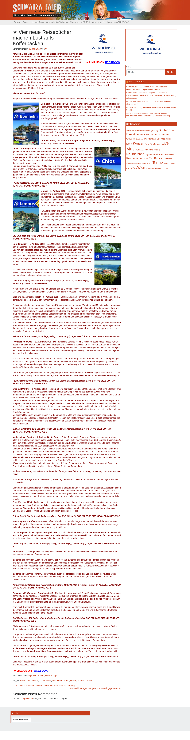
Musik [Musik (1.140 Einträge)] (132, 148)
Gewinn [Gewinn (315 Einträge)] (131, 138)
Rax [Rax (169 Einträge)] (162, 154)
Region (17, 22)
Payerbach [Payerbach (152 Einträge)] (149, 155)
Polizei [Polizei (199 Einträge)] (157, 154)
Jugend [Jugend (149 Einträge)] (168, 139)
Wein (89, 680)
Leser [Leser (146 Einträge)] (159, 144)
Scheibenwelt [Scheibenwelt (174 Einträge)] (166, 158)
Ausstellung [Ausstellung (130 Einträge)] (143, 131)
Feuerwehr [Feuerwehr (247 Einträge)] (151, 134)
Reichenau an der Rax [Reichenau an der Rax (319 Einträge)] (140, 158)
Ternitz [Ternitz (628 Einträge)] (157, 163)
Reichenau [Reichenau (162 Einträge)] (169, 155)
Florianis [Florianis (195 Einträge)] (165, 134)
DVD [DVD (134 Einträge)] (172, 131)
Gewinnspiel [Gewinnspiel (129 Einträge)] (140, 139)
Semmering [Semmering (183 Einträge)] (142, 163)
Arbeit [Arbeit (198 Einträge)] (136, 130)
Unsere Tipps (38, 22)
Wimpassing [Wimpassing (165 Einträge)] (163, 168)
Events (26, 22)
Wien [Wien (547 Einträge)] (141, 168)
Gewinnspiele (98, 22)
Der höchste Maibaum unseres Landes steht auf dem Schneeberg (44, 685)
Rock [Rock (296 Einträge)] (157, 158)
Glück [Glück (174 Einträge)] (157, 139)
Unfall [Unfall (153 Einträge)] (172, 163)
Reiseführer (57, 680)
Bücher (41, 675)
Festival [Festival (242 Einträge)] (141, 134)
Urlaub (73, 680)
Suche (129, 67)
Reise (48, 680)
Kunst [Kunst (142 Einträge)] (147, 144)
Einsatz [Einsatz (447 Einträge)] (131, 134)
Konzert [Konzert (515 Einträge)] (138, 143)
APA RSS (85, 22)
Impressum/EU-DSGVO (118, 22)
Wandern (82, 680)
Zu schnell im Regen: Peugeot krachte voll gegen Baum (94, 688)
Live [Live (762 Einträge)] (165, 143)
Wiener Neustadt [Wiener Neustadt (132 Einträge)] (152, 168)
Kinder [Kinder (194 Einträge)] (129, 144)
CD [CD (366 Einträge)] (168, 130)
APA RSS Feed (136, 81)
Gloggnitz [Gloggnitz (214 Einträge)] (150, 138)
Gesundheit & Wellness (57, 22)
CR (46, 49)
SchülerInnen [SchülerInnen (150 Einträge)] (131, 163)
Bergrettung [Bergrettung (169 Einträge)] (153, 130)
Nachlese (74, 22)
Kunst (42, 680)
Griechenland (32, 680)
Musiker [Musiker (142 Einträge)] (141, 150)
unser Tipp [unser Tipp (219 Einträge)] (131, 168)
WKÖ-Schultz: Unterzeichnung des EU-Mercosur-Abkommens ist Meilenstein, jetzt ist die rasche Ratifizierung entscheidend (151, 95)
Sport (66, 680)
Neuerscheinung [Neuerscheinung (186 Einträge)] (152, 150)
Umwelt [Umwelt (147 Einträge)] (166, 163)
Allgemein (31, 675)
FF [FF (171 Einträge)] (159, 135)
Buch (22, 680)
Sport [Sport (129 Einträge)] (150, 163)
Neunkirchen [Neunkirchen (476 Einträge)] (135, 154)
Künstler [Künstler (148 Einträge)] (153, 144)
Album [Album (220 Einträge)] (129, 130)
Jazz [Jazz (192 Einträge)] (163, 139)
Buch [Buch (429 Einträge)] (162, 130)
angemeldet (27, 698)
